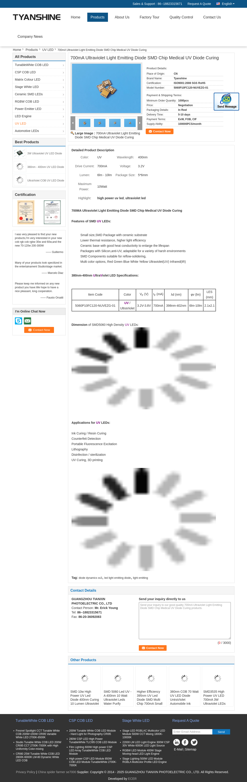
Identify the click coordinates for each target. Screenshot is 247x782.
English (228, 4)
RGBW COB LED (27, 101)
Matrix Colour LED (27, 79)
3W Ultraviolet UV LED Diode (44, 153)
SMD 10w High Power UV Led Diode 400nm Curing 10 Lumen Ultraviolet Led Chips (84, 699)
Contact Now (162, 131)
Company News (30, 36)
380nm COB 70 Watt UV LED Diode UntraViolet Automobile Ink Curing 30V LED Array (184, 701)
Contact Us (212, 17)
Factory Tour (149, 17)
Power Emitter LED (28, 109)
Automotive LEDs (27, 131)
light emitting (140, 577)
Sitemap (190, 749)
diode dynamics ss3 (90, 577)
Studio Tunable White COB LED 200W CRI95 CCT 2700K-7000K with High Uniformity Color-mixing (38, 745)
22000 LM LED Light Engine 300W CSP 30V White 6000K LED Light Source (146, 744)
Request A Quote (199, 4)
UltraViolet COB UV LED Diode (45, 180)
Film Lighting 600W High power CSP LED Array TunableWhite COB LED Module (90, 750)
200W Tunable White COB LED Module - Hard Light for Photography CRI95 (92, 732)
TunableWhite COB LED (31, 65)
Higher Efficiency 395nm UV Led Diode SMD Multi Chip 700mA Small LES (149, 699)
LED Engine (23, 116)
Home (75, 17)
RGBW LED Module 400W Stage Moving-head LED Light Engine (141, 752)
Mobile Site (181, 755)
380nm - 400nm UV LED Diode (45, 167)
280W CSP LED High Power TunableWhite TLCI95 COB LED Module (93, 740)
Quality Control (181, 17)
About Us (122, 17)
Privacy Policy (25, 772)
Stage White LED (27, 87)
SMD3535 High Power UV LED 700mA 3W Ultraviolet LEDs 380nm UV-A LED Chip (215, 701)
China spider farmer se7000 (57, 772)
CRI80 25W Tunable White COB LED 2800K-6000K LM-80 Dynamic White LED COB (38, 757)
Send (221, 732)
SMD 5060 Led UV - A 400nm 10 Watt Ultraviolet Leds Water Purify (117, 697)
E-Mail (178, 749)
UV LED (48, 50)
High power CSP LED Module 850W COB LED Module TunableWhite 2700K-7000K (93, 762)
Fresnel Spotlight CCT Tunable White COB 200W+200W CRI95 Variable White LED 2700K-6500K (38, 734)
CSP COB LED (25, 72)
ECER (132, 778)
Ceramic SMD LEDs (29, 94)
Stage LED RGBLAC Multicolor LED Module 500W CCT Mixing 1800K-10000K (143, 734)
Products (98, 17)
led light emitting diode (117, 577)
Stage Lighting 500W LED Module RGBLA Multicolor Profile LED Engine (144, 760)
